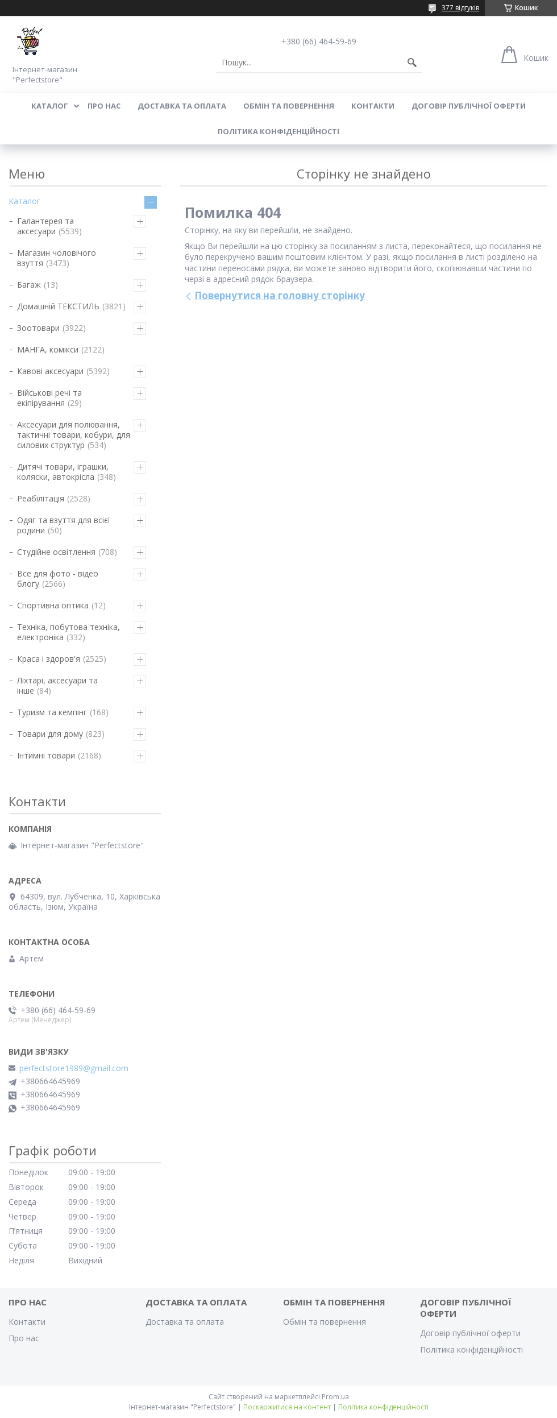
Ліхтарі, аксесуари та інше (57, 685)
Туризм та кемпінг (52, 712)
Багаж (29, 284)
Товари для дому (50, 733)
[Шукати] (412, 62)
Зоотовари (38, 327)
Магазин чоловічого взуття (56, 257)
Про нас (104, 106)
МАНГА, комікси (47, 349)
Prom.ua (335, 1397)
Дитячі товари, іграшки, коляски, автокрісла (63, 471)
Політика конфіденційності (278, 131)
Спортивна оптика (53, 605)
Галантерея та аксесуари (45, 226)
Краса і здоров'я (48, 658)
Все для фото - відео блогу (57, 578)
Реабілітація (40, 498)
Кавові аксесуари (50, 371)
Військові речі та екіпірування (49, 397)
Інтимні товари (46, 755)
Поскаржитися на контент (287, 1407)
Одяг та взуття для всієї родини (63, 525)
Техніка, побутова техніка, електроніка (68, 631)
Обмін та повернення (288, 106)
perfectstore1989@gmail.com (73, 1068)
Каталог (49, 106)
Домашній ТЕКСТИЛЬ (58, 306)
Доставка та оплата (182, 106)
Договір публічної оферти (468, 106)
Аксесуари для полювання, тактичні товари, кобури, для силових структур (73, 434)
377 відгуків (460, 8)
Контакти (372, 106)
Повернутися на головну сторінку (279, 295)
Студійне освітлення (56, 551)
